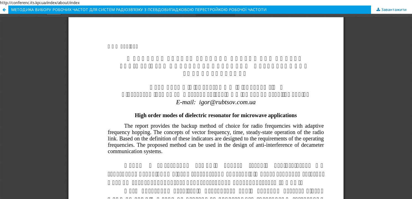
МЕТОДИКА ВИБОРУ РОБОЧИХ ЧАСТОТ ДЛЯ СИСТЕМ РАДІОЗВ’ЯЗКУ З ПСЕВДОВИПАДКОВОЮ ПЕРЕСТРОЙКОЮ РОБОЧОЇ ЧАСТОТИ (138, 9)
